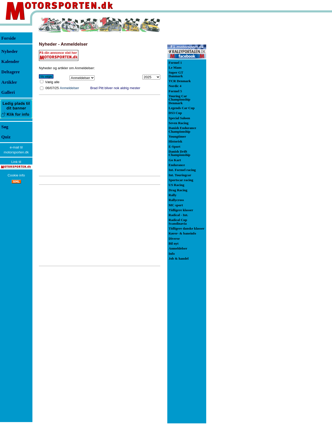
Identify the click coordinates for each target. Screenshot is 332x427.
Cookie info (16, 175)
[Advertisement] (99, 135)
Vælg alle (51, 82)
